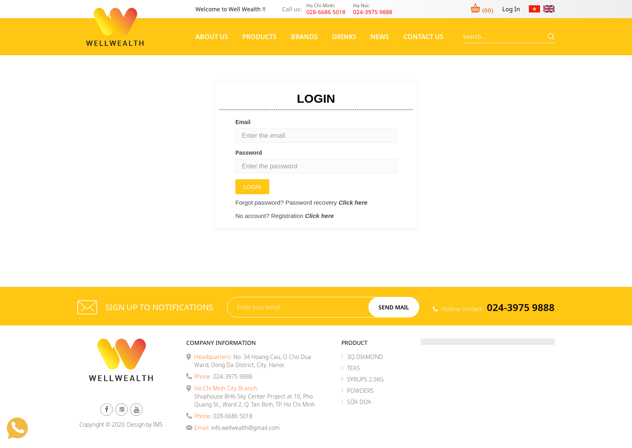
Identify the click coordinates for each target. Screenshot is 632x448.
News (379, 36)
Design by (139, 424)
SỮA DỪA (359, 402)
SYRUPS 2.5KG (365, 379)
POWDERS (360, 390)
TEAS (353, 368)
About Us (211, 36)
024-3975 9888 (521, 307)
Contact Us (423, 36)
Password (248, 152)
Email (242, 122)
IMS (158, 424)
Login (252, 187)
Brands (304, 36)
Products (259, 36)
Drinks (344, 36)
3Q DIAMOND (365, 357)
